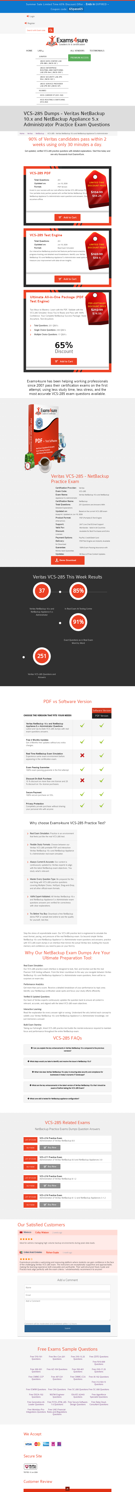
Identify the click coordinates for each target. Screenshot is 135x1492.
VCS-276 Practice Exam (44, 1025)
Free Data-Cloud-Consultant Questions (55, 1289)
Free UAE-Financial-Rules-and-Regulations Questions (104, 1289)
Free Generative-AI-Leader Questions (79, 1282)
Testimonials (90, 51)
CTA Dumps (55, 1465)
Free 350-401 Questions (55, 1258)
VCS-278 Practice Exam (44, 1063)
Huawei (36, 91)
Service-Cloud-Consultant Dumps (79, 1446)
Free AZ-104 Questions (31, 1258)
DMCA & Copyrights (68, 1481)
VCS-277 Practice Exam (44, 1044)
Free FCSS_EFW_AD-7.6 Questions (104, 1282)
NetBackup (40, 135)
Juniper (36, 57)
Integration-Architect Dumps (31, 1461)
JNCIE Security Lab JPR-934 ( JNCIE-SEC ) (45, 78)
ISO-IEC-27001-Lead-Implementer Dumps (103, 1454)
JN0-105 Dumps (79, 1460)
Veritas (30, 135)
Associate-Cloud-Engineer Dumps (55, 1454)
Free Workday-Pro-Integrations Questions (80, 1289)
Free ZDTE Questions (103, 1248)
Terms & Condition (84, 1477)
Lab (34, 51)
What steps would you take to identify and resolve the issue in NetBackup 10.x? (53, 946)
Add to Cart (69, 228)
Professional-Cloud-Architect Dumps (55, 1446)
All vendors (71, 51)
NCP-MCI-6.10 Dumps (79, 1465)
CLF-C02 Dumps (55, 1460)
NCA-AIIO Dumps (104, 1465)
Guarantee (66, 1477)
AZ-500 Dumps (31, 1453)
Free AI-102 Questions (80, 1266)
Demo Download (74, 539)
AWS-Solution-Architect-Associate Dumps (31, 1446)
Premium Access (73, 58)
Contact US (101, 1477)
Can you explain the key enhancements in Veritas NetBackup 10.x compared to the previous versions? (61, 935)
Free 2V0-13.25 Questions (79, 1248)
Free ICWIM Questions (80, 1271)
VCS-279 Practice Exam (44, 1083)
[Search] (44, 30)
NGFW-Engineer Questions (104, 1276)
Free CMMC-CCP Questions (103, 1259)
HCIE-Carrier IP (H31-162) (45, 95)
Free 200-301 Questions (103, 1253)
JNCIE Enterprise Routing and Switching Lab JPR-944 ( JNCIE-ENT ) (45, 70)
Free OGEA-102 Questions (79, 1276)
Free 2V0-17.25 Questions (79, 1258)
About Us (44, 1477)
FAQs (54, 1477)
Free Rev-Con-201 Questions (55, 1249)
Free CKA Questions (104, 1271)
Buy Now (45, 1035)
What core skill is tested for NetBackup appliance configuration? (47, 983)
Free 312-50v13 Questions (104, 1266)
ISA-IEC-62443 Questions (31, 1281)
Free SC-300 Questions (55, 1276)
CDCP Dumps (104, 1460)
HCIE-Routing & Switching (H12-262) (46, 101)
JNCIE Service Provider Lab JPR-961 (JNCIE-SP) (45, 85)
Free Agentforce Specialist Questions (55, 1282)
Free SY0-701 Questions (31, 1248)
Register (23, 23)
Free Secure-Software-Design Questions (31, 1289)
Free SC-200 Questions (31, 1276)
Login (24, 16)
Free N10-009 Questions (80, 1253)
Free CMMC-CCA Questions (55, 1267)
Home (23, 51)
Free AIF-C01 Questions (31, 1266)
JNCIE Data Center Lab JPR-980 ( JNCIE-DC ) (44, 62)
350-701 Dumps (79, 1453)
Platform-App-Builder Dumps (104, 1446)
